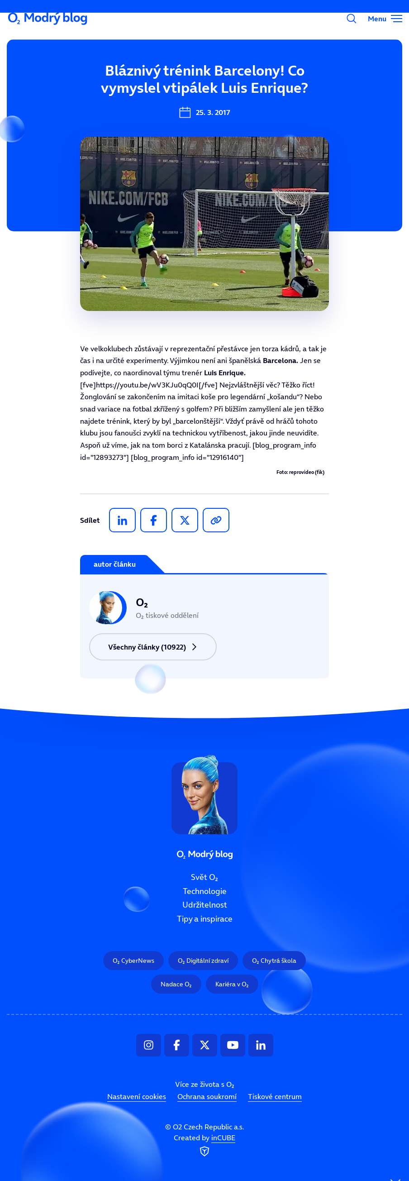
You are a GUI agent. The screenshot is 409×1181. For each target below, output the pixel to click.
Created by (204, 1145)
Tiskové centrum (275, 1096)
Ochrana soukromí (207, 1096)
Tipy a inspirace (205, 919)
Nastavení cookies (136, 1096)
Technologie (205, 891)
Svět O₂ (145, 84)
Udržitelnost (204, 905)
